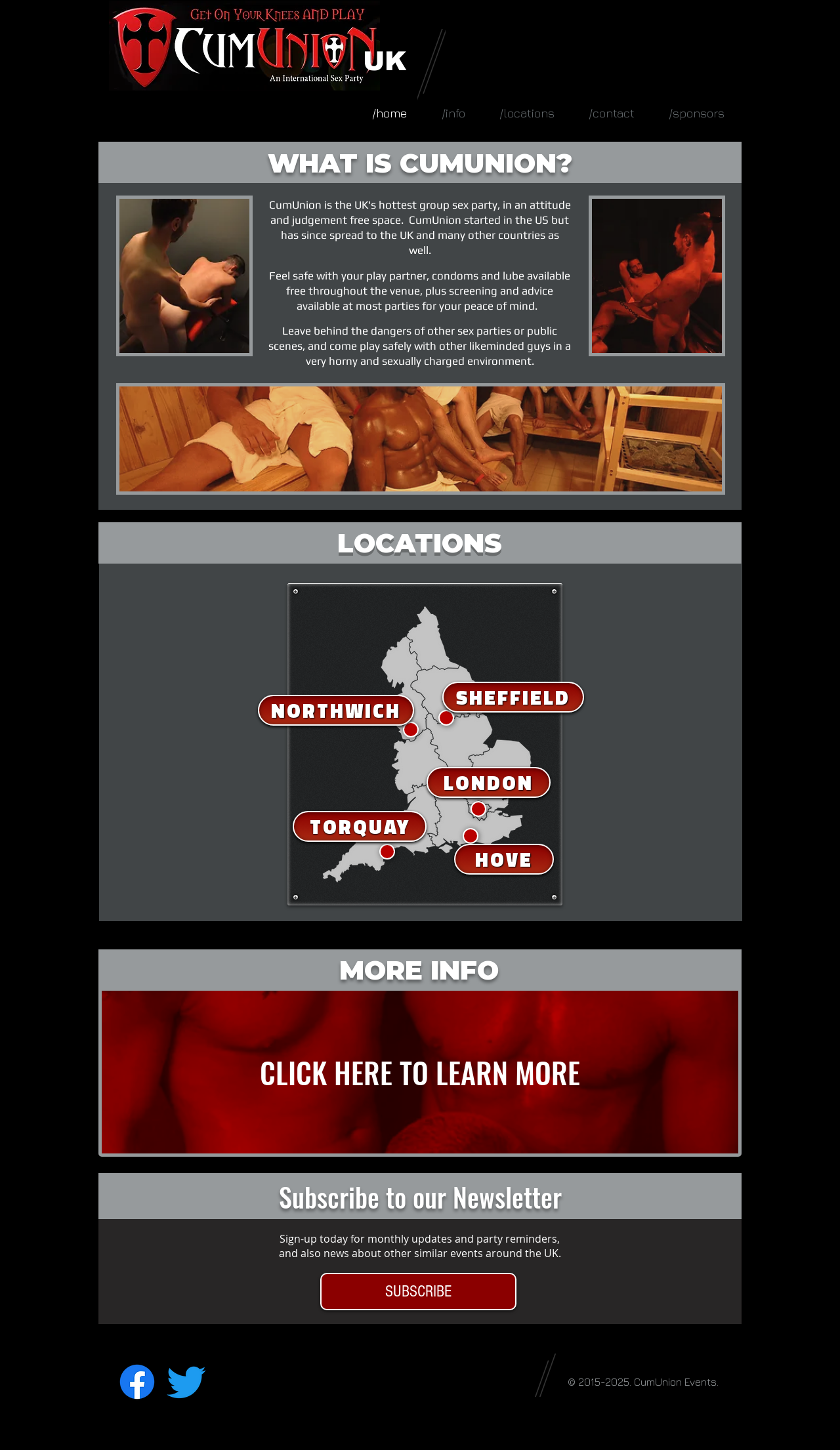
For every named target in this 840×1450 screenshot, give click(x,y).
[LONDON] (489, 782)
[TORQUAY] (360, 826)
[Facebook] (137, 1382)
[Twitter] (186, 1382)
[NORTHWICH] (336, 710)
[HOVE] (504, 859)
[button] (527, 113)
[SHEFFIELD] (513, 697)
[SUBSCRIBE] (418, 1291)
